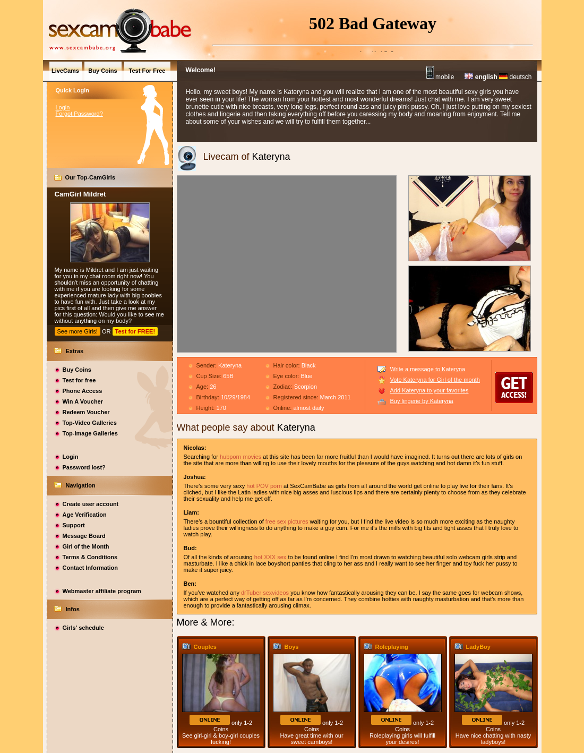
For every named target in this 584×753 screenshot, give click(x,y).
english (481, 77)
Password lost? (84, 467)
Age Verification (85, 514)
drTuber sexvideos (265, 592)
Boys (292, 647)
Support (74, 525)
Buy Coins (77, 369)
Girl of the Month (86, 546)
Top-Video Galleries (90, 423)
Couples (205, 647)
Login (63, 107)
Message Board (84, 536)
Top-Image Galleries (90, 433)
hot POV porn (264, 486)
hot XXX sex (270, 557)
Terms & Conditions (90, 557)
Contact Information (90, 567)
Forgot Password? (79, 113)
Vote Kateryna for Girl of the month (435, 379)
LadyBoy (478, 647)
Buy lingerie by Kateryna (421, 401)
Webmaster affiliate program (102, 591)
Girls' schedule (83, 627)
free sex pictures (286, 521)
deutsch (515, 77)
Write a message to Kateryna (428, 369)
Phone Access (82, 391)
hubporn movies (240, 456)
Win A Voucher (83, 401)
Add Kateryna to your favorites (429, 390)
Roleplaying (391, 647)
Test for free (79, 380)
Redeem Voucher (86, 412)
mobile (440, 77)
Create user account (91, 504)
